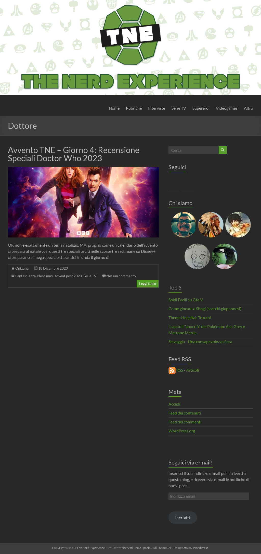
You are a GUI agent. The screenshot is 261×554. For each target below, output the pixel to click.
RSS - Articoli (183, 370)
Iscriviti (182, 517)
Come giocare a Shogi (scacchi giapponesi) (204, 308)
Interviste (156, 108)
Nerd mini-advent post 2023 (59, 276)
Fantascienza (25, 276)
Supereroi (201, 108)
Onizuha (22, 268)
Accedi (174, 403)
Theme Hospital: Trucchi (189, 317)
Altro (248, 108)
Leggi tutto (147, 283)
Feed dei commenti (184, 421)
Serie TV (179, 108)
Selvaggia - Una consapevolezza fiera (200, 341)
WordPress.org (181, 430)
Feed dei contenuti (184, 412)
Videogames (227, 108)
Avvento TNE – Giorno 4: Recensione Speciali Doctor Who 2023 (73, 154)
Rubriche (134, 108)
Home (114, 108)
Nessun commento (121, 276)
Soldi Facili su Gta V (185, 299)
